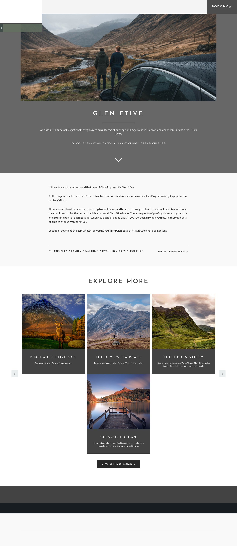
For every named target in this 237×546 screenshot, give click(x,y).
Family (98, 143)
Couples (83, 143)
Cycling (130, 143)
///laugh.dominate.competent (149, 230)
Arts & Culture (153, 143)
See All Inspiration (173, 252)
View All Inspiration (117, 464)
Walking (114, 143)
